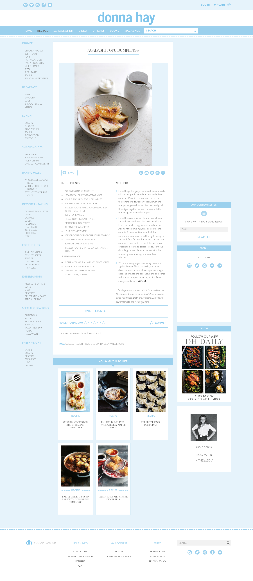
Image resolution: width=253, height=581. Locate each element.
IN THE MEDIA (204, 461)
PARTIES (29, 258)
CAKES (28, 214)
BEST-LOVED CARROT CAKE (36, 194)
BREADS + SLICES (33, 103)
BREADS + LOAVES (34, 157)
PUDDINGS (30, 224)
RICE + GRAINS (32, 66)
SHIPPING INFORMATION (80, 556)
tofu (121, 344)
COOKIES (29, 217)
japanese (112, 344)
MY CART (219, 5)
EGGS (27, 100)
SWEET (28, 94)
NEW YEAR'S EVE (33, 321)
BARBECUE (30, 138)
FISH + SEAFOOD (33, 60)
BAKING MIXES (31, 173)
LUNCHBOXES (32, 261)
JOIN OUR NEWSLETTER (119, 556)
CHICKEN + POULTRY (35, 50)
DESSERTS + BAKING (35, 204)
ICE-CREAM (31, 230)
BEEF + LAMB (31, 53)
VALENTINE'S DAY (33, 327)
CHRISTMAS (31, 315)
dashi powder (85, 344)
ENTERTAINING (32, 277)
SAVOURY (30, 97)
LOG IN (205, 5)
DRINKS (28, 107)
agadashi (70, 344)
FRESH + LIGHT (31, 343)
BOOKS (114, 31)
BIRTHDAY (30, 324)
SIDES (28, 290)
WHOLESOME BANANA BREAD (36, 181)
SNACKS (29, 350)
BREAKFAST (29, 87)
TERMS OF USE (157, 551)
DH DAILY (98, 31)
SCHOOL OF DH (63, 31)
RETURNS (80, 561)
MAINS (28, 287)
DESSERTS (30, 293)
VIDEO (83, 31)
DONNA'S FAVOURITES (36, 211)
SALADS (29, 123)
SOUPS (28, 75)
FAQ (80, 566)
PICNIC (28, 330)
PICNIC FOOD (32, 135)
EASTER (28, 318)
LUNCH (27, 116)
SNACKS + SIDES (32, 147)
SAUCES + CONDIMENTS (37, 163)
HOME (28, 31)
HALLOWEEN (31, 333)
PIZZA (27, 69)
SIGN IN (119, 551)
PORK (27, 56)
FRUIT (28, 236)
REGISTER (204, 237)
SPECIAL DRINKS (33, 299)
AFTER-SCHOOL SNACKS (33, 266)
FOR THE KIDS (31, 245)
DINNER (27, 43)
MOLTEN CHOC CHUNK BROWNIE (37, 187)
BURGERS (30, 126)
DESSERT (29, 356)
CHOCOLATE (31, 233)
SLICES (28, 220)
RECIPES (42, 31)
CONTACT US (80, 551)
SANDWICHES (32, 129)
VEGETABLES (31, 154)
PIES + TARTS (31, 72)
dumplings (100, 344)
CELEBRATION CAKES (35, 296)
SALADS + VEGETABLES (36, 78)
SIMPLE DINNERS (33, 252)
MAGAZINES (132, 31)
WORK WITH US (157, 556)
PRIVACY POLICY (157, 561)
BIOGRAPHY (204, 455)
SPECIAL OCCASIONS (35, 308)
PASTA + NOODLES (34, 63)
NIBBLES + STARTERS (35, 283)
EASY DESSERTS (33, 255)
